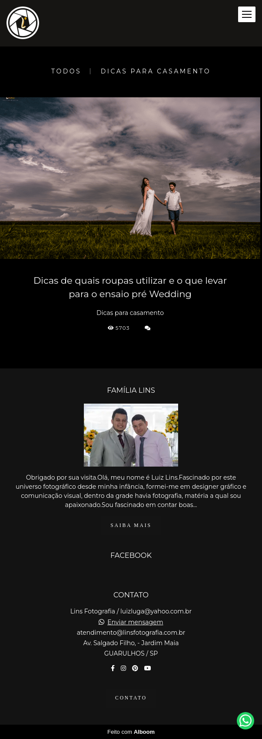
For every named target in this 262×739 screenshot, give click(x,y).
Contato (131, 698)
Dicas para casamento (156, 71)
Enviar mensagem (135, 622)
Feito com (131, 732)
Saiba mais (130, 525)
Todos (66, 71)
